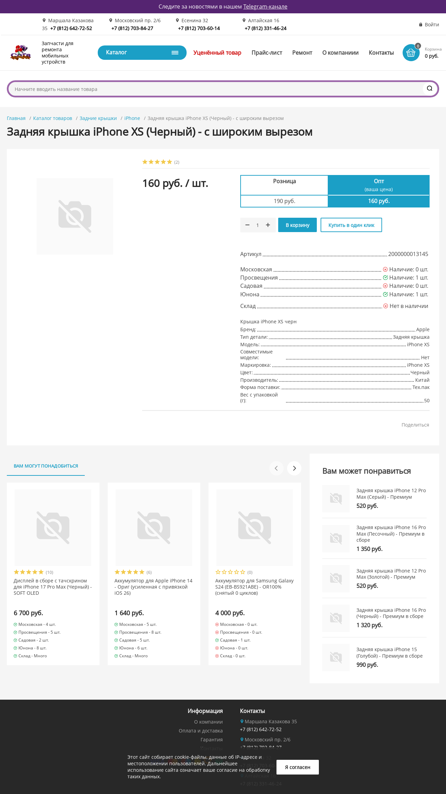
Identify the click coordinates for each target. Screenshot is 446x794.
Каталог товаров (52, 118)
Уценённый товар (217, 52)
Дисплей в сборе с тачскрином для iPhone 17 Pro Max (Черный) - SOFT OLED (53, 587)
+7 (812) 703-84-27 (132, 28)
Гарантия (212, 739)
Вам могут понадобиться (46, 466)
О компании (208, 721)
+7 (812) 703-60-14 (199, 28)
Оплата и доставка (201, 730)
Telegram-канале (265, 6)
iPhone (132, 118)
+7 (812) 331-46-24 (265, 28)
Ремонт (302, 52)
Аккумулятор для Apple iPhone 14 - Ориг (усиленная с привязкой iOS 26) (153, 587)
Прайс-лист (267, 52)
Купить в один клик (351, 225)
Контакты (381, 52)
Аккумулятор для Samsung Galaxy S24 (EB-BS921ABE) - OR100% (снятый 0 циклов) (254, 587)
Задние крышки (98, 118)
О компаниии (340, 52)
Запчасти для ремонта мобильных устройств (57, 52)
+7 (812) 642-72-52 (71, 28)
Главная (16, 118)
